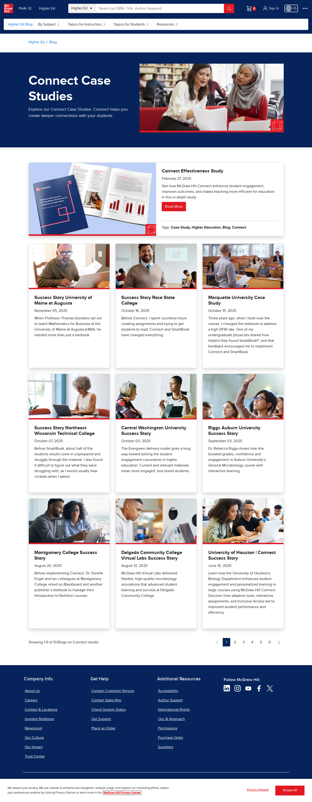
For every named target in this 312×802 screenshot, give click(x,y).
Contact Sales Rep (106, 700)
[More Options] (305, 8)
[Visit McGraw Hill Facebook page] (259, 688)
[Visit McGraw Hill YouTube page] (248, 688)
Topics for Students (132, 24)
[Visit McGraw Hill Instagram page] (237, 688)
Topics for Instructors (87, 24)
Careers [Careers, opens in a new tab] (31, 700)
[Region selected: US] (291, 8)
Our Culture (34, 738)
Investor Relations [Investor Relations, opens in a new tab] (39, 719)
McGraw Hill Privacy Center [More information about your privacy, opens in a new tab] (122, 794)
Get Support (101, 719)
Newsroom (33, 728)
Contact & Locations (41, 709)
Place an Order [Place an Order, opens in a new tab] (103, 728)
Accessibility (168, 691)
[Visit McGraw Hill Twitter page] (270, 688)
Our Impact (34, 747)
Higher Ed (47, 8)
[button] (271, 8)
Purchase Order (170, 738)
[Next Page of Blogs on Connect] (279, 642)
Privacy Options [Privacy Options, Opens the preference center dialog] (258, 791)
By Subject (49, 24)
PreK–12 (25, 8)
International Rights (174, 709)
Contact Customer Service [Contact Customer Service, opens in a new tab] (112, 691)
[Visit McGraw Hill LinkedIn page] (227, 688)
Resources (168, 24)
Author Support (170, 700)
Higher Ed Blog (20, 24)
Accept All (290, 792)
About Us (32, 691)
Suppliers (165, 747)
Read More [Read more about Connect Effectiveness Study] (174, 206)
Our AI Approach (171, 719)
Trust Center (35, 756)
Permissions (167, 728)
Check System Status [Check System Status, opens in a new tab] (108, 709)
